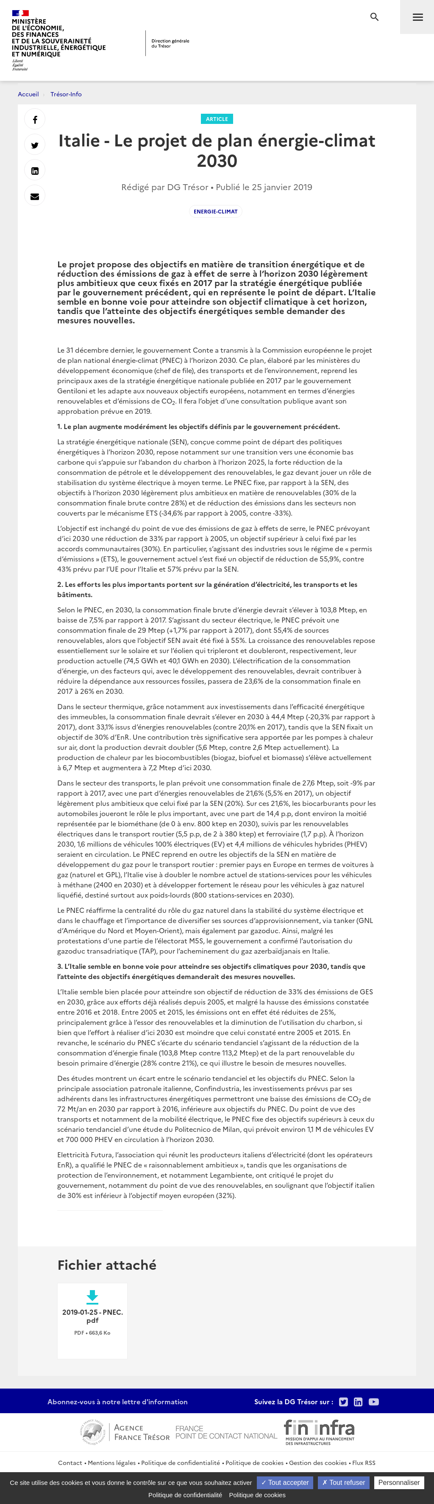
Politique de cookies (254, 1462)
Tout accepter (285, 1482)
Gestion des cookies (318, 1462)
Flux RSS (364, 1462)
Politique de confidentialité (180, 1462)
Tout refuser (343, 1482)
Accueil (28, 94)
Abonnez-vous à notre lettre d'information (117, 1401)
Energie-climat (216, 211)
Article (217, 118)
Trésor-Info (66, 94)
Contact (70, 1462)
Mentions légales (112, 1462)
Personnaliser (399, 1482)
